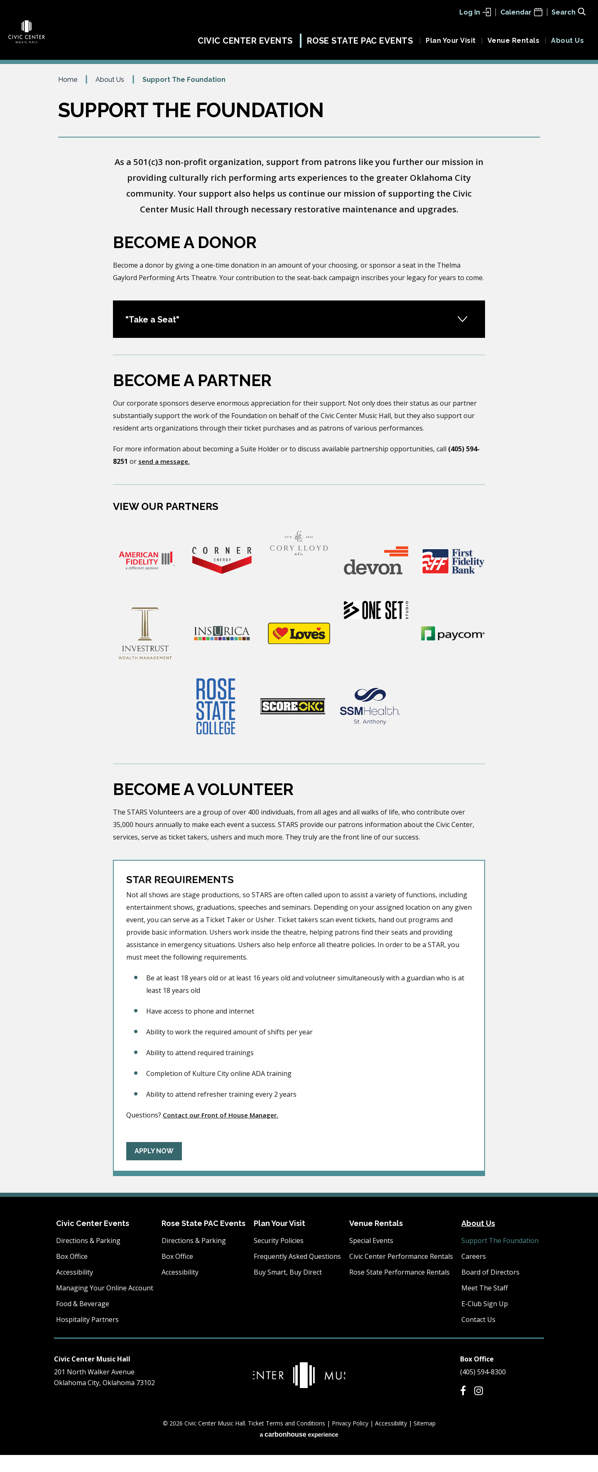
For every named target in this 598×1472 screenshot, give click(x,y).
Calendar (521, 12)
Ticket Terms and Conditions (286, 1440)
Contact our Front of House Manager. (223, 1132)
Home (67, 97)
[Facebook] (463, 1408)
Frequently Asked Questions (297, 1273)
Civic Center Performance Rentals (401, 1273)
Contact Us (478, 1336)
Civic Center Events (245, 45)
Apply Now (154, 1168)
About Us (567, 45)
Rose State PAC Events (360, 45)
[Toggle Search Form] (568, 12)
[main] (299, 650)
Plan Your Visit (451, 45)
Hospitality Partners (87, 1336)
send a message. (164, 478)
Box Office (72, 1273)
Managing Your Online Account (104, 1305)
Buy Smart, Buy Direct (288, 1289)
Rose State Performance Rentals (399, 1289)
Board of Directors (490, 1289)
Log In (475, 12)
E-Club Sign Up (484, 1320)
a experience (299, 1451)
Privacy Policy (350, 1440)
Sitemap (425, 1440)
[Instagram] (478, 1408)
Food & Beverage (82, 1320)
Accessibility (74, 1289)
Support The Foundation (500, 1257)
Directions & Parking (88, 1257)
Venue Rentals (514, 45)
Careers (473, 1273)
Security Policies (279, 1257)
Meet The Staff (484, 1305)
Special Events (371, 1257)
